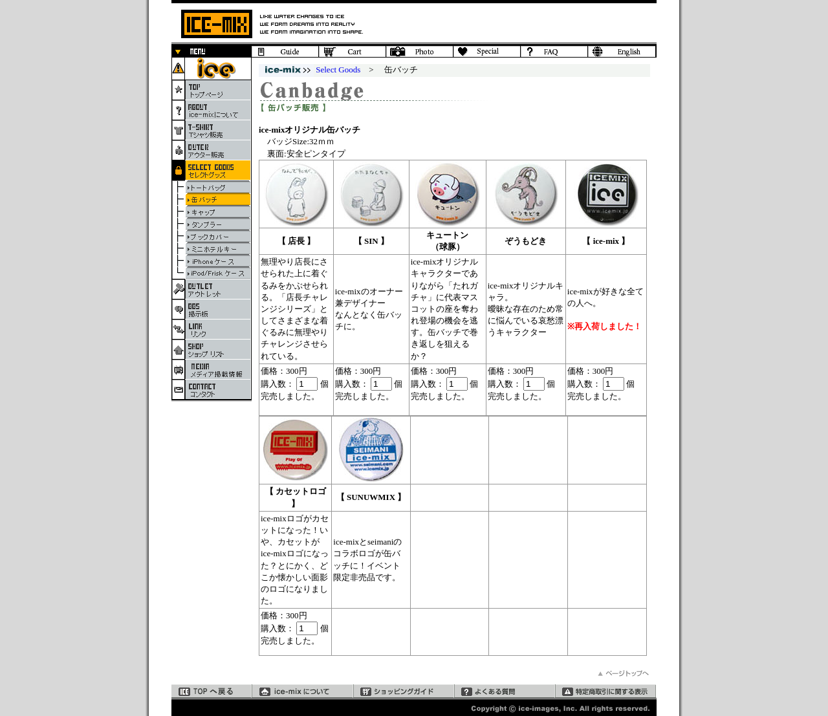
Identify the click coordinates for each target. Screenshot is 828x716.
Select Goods (338, 69)
